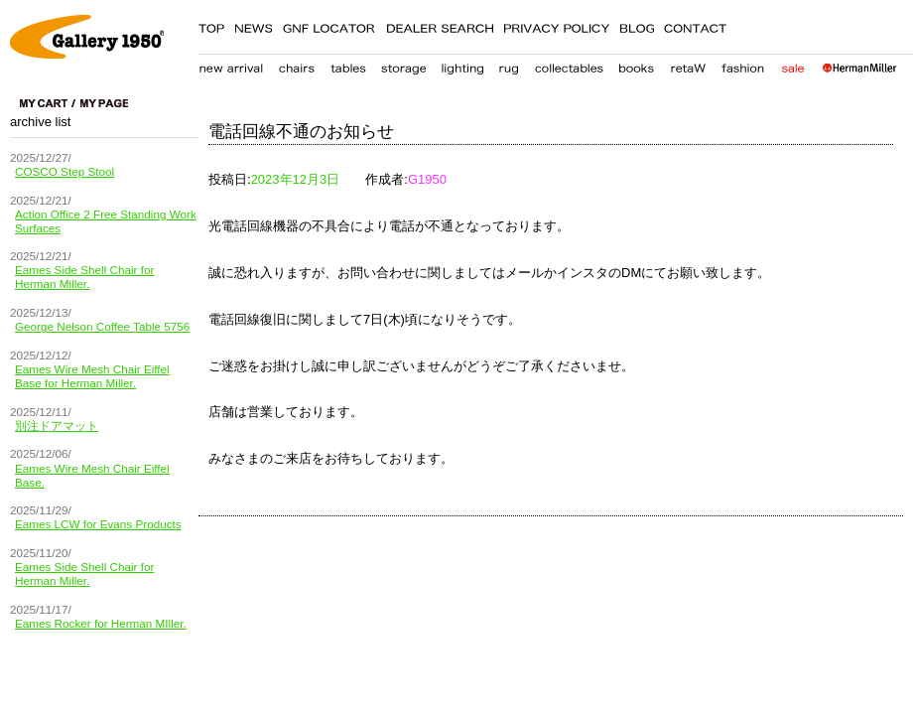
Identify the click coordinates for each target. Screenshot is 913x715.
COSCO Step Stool (64, 171)
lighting (462, 64)
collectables (568, 64)
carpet (508, 64)
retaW (688, 64)
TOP (211, 25)
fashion (743, 64)
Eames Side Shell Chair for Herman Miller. (84, 276)
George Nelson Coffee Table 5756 (102, 326)
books (636, 64)
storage (403, 64)
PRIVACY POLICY (556, 25)
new (231, 64)
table (348, 64)
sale (792, 64)
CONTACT (695, 25)
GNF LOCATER (329, 25)
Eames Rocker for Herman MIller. (101, 623)
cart (47, 103)
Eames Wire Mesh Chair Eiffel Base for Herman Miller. (92, 375)
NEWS (253, 25)
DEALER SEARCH (439, 25)
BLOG (636, 25)
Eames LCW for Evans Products (98, 523)
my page (104, 103)
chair (297, 64)
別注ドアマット (56, 425)
